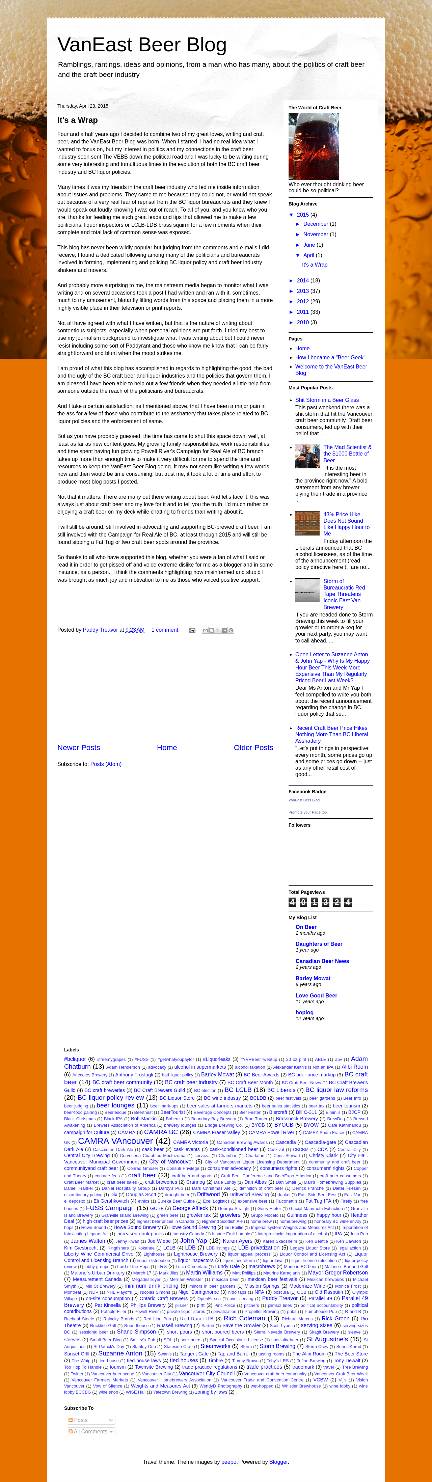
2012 (303, 301)
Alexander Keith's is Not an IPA (303, 1067)
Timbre (215, 1360)
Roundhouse (136, 1325)
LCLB (169, 1248)
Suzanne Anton (120, 1353)
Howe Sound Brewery (137, 1227)
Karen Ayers (237, 1241)
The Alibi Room (309, 1353)
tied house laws (144, 1360)
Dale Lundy (225, 1182)
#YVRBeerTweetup (258, 1059)
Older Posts (253, 747)
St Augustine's (327, 1339)
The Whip (81, 1360)
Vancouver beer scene (112, 1373)
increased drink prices (140, 1233)
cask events (186, 1149)
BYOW (311, 1125)
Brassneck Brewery (297, 1118)
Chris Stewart (286, 1155)
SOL (168, 1339)
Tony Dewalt (347, 1360)
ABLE (320, 1059)
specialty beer (284, 1339)
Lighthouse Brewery (196, 1254)
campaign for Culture (86, 1132)
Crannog (195, 1182)
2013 (303, 291)
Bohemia (174, 1118)
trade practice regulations (209, 1367)
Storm (246, 1346)
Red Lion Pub (157, 1318)
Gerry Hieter (269, 1208)
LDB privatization (258, 1248)
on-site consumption (108, 1298)
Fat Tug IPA (318, 1201)
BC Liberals (281, 1090)
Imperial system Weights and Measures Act (292, 1227)
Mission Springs (261, 1286)
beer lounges (115, 1105)
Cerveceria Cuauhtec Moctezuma (152, 1155)
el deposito (74, 1201)
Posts (78, 1420)
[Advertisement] (165, 689)
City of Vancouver (171, 1161)
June (310, 245)
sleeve (354, 1332)
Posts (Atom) (106, 764)
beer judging (76, 1105)
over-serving (241, 1298)
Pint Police (224, 1305)
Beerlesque (116, 1112)
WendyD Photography (220, 1386)
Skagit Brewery (324, 1332)
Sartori (207, 1325)
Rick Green (336, 1318)
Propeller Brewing (262, 1311)
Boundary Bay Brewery (213, 1118)
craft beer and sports (192, 1175)
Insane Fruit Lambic (231, 1233)
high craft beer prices (105, 1221)
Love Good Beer (317, 995)
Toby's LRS (278, 1360)
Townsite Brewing (154, 1367)
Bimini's (333, 1112)
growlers (230, 1215)
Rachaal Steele (79, 1318)
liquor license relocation (314, 1260)
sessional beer (93, 1332)
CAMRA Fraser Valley (216, 1132)
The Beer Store (351, 1353)
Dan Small (286, 1182)
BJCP (354, 1112)
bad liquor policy (177, 1074)
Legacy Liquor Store (310, 1248)
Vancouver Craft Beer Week (341, 1373)
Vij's (343, 1379)
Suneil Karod (348, 1346)
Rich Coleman (244, 1318)
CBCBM (300, 1149)
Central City (349, 1149)
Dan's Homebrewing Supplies (332, 1182)
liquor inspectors (196, 1260)
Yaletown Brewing (170, 1392)
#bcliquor (75, 1059)
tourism (118, 1367)
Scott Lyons (281, 1325)
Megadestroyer (146, 1279)
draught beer (177, 1194)
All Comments (88, 1431)
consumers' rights (325, 1168)
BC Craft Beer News (301, 1082)
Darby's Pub (171, 1188)
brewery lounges (180, 1125)
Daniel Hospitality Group (126, 1188)
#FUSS (141, 1059)
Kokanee (146, 1248)
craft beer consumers (340, 1175)
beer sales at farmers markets (219, 1105)
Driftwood (208, 1194)
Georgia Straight (234, 1208)
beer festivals (288, 1098)
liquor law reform (239, 1260)
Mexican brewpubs (325, 1279)
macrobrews (262, 1266)
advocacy (157, 1067)
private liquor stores (186, 1311)
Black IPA (113, 1118)
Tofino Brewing (311, 1360)
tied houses (184, 1360)
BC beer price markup (312, 1074)
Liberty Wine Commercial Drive (98, 1254)
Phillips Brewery (148, 1305)
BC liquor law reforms (336, 1089)
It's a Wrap (77, 120)
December (316, 224)
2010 (303, 322)
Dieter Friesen (346, 1188)
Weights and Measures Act (160, 1386)
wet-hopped (262, 1386)
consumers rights (278, 1168)
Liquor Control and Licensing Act (312, 1254)
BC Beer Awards (261, 1074)
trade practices (264, 1367)
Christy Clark (323, 1155)
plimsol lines (280, 1305)
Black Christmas (80, 1118)
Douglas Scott (141, 1194)
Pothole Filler (113, 1311)
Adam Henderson (123, 1067)
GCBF (157, 1208)
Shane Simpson (136, 1332)
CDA (323, 1149)
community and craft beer (335, 1161)
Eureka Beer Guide (176, 1201)
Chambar (228, 1155)
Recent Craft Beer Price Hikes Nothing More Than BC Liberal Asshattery (331, 734)
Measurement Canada (97, 1279)
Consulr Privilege (182, 1168)
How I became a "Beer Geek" (330, 357)
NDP (93, 1292)
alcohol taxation (250, 1067)
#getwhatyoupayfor (176, 1059)
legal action (350, 1248)
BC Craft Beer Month (250, 1082)
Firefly (346, 1201)
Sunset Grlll (76, 1353)
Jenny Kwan (127, 1241)
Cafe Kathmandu (344, 1125)
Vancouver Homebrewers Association (174, 1379)
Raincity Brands (118, 1318)
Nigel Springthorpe (199, 1292)
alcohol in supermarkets (200, 1067)
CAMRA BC (161, 1131)
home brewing (292, 1221)
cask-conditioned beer (234, 1149)
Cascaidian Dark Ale (113, 1149)
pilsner (181, 1305)
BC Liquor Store (177, 1098)
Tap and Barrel (233, 1353)
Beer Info (352, 1098)
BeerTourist (172, 1112)
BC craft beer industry (191, 1082)
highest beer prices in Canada (165, 1221)
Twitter (77, 1373)
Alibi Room (355, 1067)
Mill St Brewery (100, 1286)
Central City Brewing (87, 1155)
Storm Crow (316, 1346)
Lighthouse (154, 1254)
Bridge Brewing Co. (224, 1125)
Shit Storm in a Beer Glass (327, 400)
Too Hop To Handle (83, 1367)
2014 (303, 280)
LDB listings (218, 1248)
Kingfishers (118, 1248)
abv (338, 1059)
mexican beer (225, 1279)
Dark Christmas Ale (211, 1188)
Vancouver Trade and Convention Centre (262, 1379)
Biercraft (278, 1112)
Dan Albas (255, 1182)
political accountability (322, 1305)
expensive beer (253, 1201)
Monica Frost (348, 1286)
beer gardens (322, 1098)
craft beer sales (122, 1182)
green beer (167, 1215)
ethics (143, 1201)
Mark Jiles (169, 1272)
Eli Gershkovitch (111, 1201)
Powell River (146, 1311)
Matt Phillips (243, 1272)
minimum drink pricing (152, 1286)
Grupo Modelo (264, 1215)
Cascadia (286, 1142)
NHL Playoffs (119, 1292)
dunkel (284, 1194)
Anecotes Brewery (89, 1074)
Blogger (278, 1462)
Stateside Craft (178, 1346)
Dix (113, 1194)
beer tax (316, 1105)
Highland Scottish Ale (222, 1221)
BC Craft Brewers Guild (159, 1090)
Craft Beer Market (81, 1182)
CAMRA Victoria (190, 1142)
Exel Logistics (216, 1201)
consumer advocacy (229, 1168)
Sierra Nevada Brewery (277, 1332)
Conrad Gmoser (142, 1168)
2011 (303, 312)
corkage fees (107, 1175)
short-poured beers (223, 1332)
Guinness (297, 1215)
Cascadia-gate (320, 1142)
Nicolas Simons (155, 1292)
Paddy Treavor (280, 1298)
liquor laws (273, 1260)
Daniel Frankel (78, 1188)
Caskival (276, 1149)
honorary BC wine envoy (337, 1221)
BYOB (258, 1125)
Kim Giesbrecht (81, 1248)
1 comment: (166, 630)
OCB (301, 1292)
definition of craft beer (261, 1188)
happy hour (329, 1215)
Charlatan (255, 1155)
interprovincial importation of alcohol (292, 1233)
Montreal (72, 1292)
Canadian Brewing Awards (242, 1142)
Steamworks (216, 1346)
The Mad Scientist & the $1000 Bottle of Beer (347, 453)
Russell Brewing (174, 1325)
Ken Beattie (316, 1241)
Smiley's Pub (142, 1339)
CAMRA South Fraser (324, 1132)
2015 (303, 215)
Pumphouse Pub (321, 1311)
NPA (259, 1292)
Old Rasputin (329, 1292)
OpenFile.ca (209, 1298)
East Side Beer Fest (317, 1194)
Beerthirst (143, 1112)
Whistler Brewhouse (301, 1386)
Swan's (165, 1353)
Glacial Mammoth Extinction (316, 1208)
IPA (338, 1233)
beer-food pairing (80, 1112)
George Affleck (190, 1208)
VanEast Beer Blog (142, 44)
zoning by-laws (211, 1392)
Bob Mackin (144, 1118)
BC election (205, 1090)
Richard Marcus (297, 1318)
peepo (229, 1462)
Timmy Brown (245, 1360)
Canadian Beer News (322, 961)
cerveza (202, 1155)
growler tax (199, 1215)
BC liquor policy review (111, 1097)
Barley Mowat (313, 978)
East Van (352, 1194)
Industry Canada (188, 1233)
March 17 (142, 1272)
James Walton (88, 1241)
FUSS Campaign (110, 1207)
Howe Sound (93, 1227)
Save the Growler (241, 1325)
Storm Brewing (277, 1346)
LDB (190, 1248)
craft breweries (161, 1182)
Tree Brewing (355, 1367)
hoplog (305, 1012)
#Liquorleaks (217, 1059)
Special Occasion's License (236, 1339)
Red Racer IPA (197, 1318)
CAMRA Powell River (271, 1132)
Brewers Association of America (125, 1125)
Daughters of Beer (319, 944)
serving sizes (316, 1325)
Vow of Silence (108, 1386)
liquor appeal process (249, 1254)
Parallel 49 (320, 1298)
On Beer (306, 927)
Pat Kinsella (107, 1305)
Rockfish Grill (103, 1325)
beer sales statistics (281, 1105)
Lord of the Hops (133, 1266)
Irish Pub (359, 1233)
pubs (292, 1311)
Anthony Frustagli (134, 1074)
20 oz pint (296, 1059)
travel (328, 1367)
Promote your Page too (308, 812)
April (309, 255)
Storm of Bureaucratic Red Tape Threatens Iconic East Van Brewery (344, 594)
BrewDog (336, 1118)
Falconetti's (286, 1201)
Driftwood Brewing (249, 1194)
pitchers (251, 1305)
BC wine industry (222, 1098)
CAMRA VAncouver (115, 1141)
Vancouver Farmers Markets (100, 1379)
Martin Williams (204, 1272)
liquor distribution (153, 1260)
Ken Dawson (348, 1241)
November (316, 234)
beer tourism (346, 1105)
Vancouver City (156, 1373)
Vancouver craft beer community (275, 1373)
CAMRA (126, 1132)
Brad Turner (256, 1118)
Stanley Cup (144, 1346)
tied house (109, 1360)
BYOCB (283, 1125)
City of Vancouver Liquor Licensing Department (252, 1161)
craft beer (142, 1175)
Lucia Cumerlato (192, 1266)
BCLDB (258, 1098)
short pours (179, 1332)
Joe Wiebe (159, 1241)
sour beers (191, 1339)
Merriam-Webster (186, 1279)
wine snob (108, 1392)
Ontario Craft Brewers (164, 1298)
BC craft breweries (104, 1090)
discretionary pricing (83, 1194)
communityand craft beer (91, 1168)
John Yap (193, 1240)
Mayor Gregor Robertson (338, 1272)
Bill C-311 (306, 1112)
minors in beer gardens (212, 1286)
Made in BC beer (300, 1266)
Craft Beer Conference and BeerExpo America (266, 1175)
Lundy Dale (227, 1266)
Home (167, 747)
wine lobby (339, 1386)
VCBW (320, 1379)
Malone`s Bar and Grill (346, 1266)
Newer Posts (78, 747)
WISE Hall (135, 1392)
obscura (281, 1292)
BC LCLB (238, 1089)
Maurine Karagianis (281, 1272)
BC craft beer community (122, 1082)
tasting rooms (272, 1353)
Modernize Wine (307, 1286)
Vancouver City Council (207, 1373)
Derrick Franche (308, 1188)
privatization (224, 1311)
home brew (261, 1221)
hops (69, 1227)
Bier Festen (250, 1112)
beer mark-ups (164, 1105)
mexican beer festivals (272, 1279)
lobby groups (96, 1266)
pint (201, 1305)
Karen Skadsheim (280, 1241)
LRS (162, 1266)
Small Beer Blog (106, 1339)
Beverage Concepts (213, 1112)
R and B (353, 1311)
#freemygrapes (111, 1059)
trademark (303, 1367)
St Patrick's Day (108, 1346)
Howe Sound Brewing (192, 1227)
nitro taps (237, 1292)
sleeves (72, 1339)
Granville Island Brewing (124, 1215)
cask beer (153, 1149)
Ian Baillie (234, 1227)
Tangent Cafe (194, 1353)
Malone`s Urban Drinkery (98, 1272)
